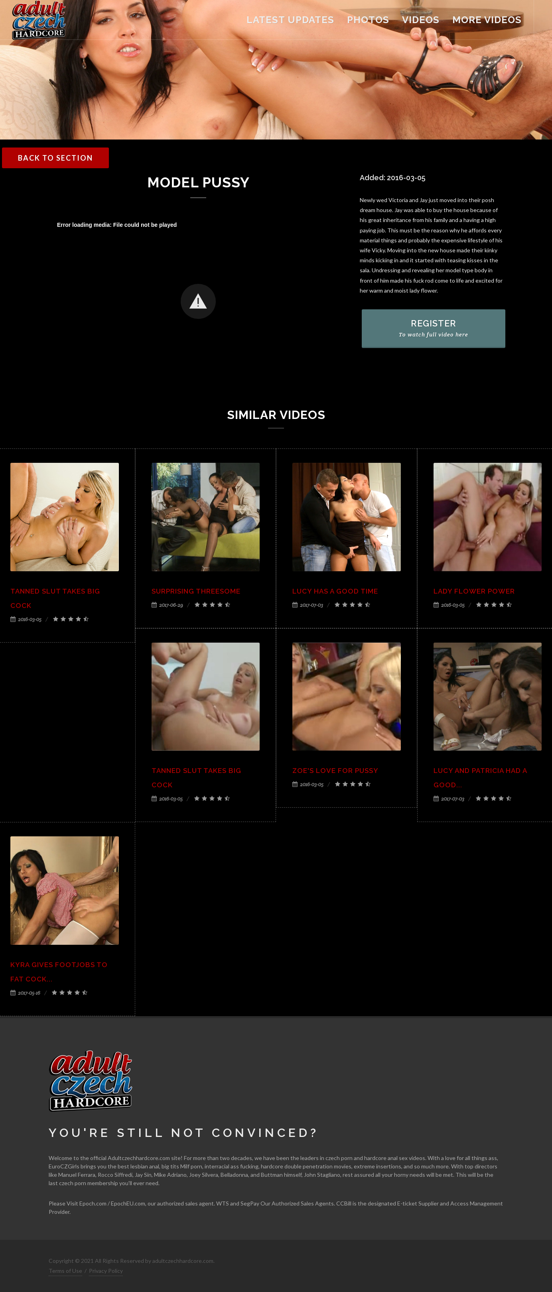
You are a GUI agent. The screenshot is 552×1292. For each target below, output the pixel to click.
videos (421, 20)
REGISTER (433, 328)
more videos (487, 20)
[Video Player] (198, 302)
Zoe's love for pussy (335, 771)
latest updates (290, 20)
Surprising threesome (196, 591)
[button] (198, 301)
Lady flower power (474, 591)
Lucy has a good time (335, 591)
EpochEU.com (128, 1203)
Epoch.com (92, 1203)
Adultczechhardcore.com (139, 1157)
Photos (368, 20)
